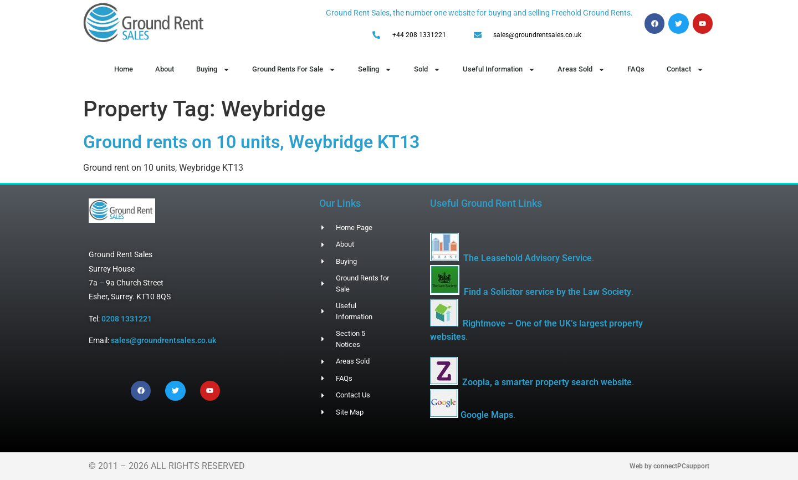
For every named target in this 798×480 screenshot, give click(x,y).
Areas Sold (581, 69)
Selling (375, 69)
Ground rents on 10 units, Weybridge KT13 (251, 141)
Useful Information (499, 69)
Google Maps (487, 415)
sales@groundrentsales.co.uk (163, 340)
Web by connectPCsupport (669, 466)
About (164, 69)
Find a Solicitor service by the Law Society (547, 292)
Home (123, 69)
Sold (427, 69)
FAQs (635, 69)
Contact (685, 69)
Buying (213, 69)
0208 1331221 (126, 318)
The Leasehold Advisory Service (527, 258)
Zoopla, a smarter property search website (547, 382)
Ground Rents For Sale (294, 69)
